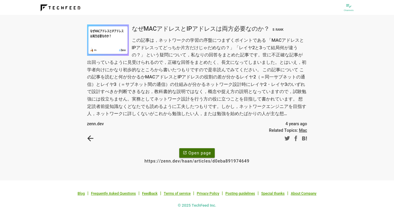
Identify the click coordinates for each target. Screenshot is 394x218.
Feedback (149, 193)
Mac (303, 130)
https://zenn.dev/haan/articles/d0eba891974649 (197, 161)
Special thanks (273, 193)
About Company (303, 193)
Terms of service (177, 193)
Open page (197, 152)
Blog (81, 193)
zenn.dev (95, 123)
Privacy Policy (208, 193)
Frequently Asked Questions (113, 193)
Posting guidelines (240, 193)
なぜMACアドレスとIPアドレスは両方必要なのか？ (208, 28)
